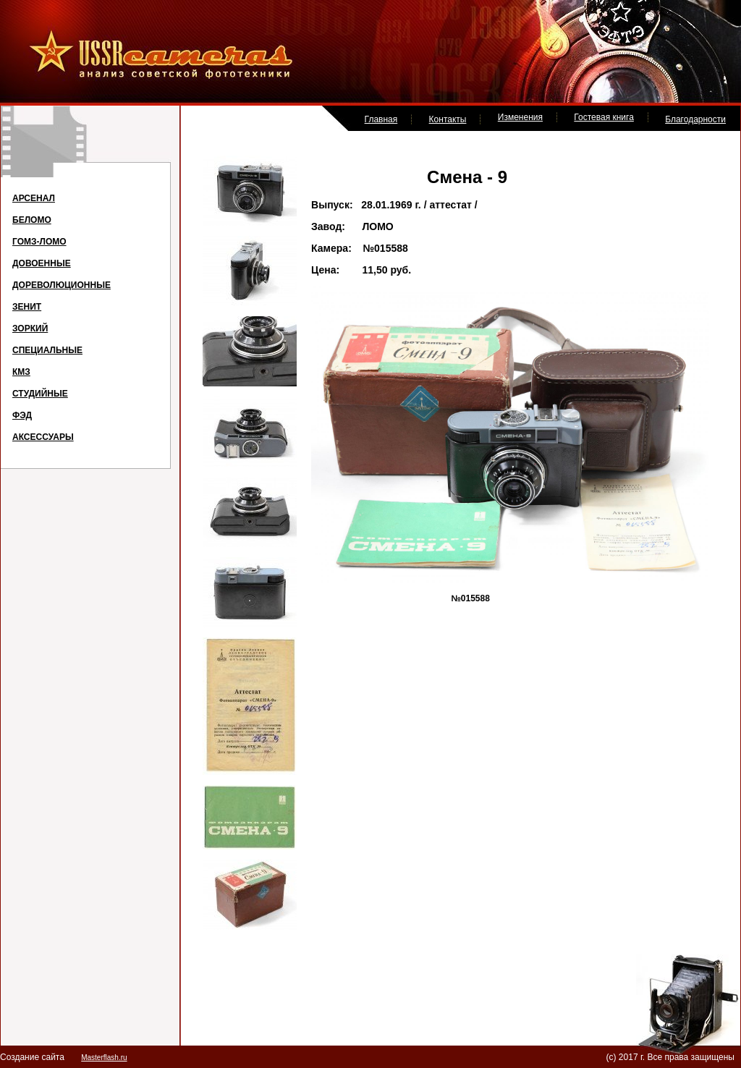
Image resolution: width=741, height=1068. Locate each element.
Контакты (448, 119)
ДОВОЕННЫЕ (41, 263)
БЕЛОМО (31, 220)
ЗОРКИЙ (30, 328)
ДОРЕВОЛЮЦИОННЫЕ (61, 285)
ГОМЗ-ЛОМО (39, 242)
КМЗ (21, 372)
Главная (381, 119)
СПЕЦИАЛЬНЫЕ (47, 350)
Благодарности (695, 119)
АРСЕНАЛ (33, 198)
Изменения (520, 117)
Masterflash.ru (104, 1057)
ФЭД (22, 415)
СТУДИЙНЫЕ (40, 394)
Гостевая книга (604, 117)
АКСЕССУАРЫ (43, 437)
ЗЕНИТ (26, 307)
